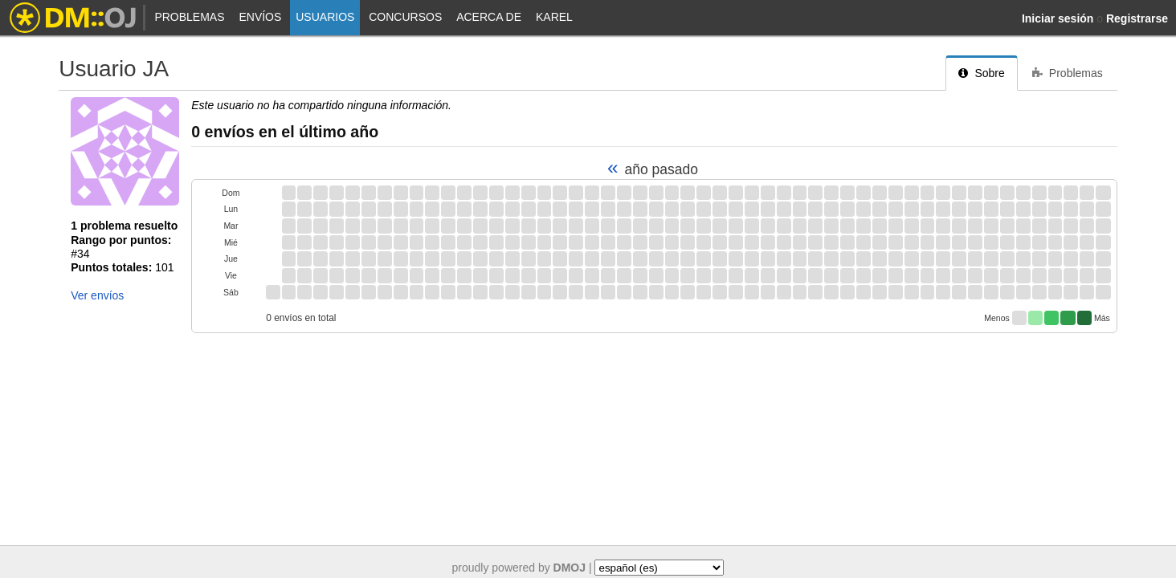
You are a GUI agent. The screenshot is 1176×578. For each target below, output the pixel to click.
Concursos (405, 16)
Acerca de (488, 16)
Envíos (260, 16)
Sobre (981, 73)
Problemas (189, 16)
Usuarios (325, 16)
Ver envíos (97, 295)
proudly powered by (519, 567)
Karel (554, 16)
